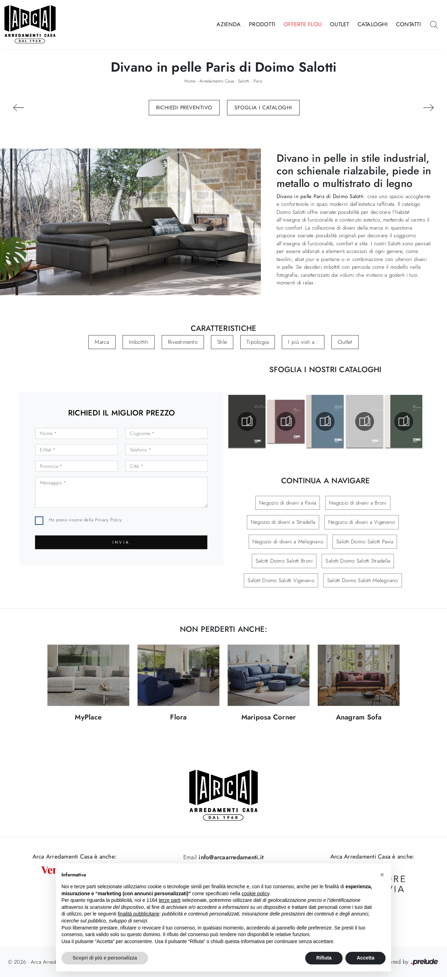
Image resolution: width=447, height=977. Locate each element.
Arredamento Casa (216, 81)
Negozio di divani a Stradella (283, 522)
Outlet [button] (345, 342)
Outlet (339, 24)
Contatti (408, 24)
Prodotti (262, 24)
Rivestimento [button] (183, 342)
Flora (178, 717)
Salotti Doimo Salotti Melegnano (362, 580)
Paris (258, 81)
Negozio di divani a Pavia (287, 503)
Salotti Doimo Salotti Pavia (364, 541)
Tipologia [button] (258, 342)
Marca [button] (102, 342)
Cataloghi (373, 24)
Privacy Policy (108, 519)
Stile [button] (222, 342)
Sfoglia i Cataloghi (263, 107)
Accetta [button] (365, 958)
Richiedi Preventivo (184, 107)
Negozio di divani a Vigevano (361, 522)
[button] (382, 874)
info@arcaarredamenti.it (230, 857)
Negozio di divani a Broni (357, 503)
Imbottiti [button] (138, 342)
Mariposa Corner (268, 717)
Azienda (229, 24)
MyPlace (88, 717)
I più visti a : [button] (303, 342)
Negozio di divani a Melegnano (287, 541)
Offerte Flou (303, 24)
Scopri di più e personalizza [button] (105, 958)
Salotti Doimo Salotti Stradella (357, 561)
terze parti (170, 900)
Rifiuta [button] (324, 958)
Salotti (244, 81)
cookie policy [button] (255, 893)
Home (189, 81)
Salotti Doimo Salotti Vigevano (281, 580)
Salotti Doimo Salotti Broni (284, 561)
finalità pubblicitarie (138, 914)
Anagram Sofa (359, 717)
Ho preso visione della (85, 519)
